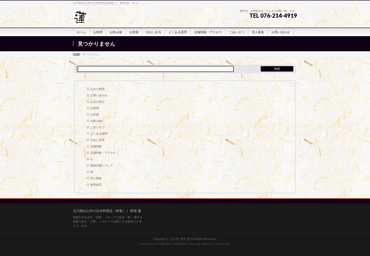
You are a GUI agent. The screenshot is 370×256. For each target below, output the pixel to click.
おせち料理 (97, 89)
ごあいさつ (97, 127)
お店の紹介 (97, 101)
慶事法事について (101, 165)
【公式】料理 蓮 (180, 239)
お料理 (94, 108)
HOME (76, 54)
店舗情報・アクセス (103, 152)
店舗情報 (96, 146)
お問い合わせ (98, 95)
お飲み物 (96, 121)
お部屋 (94, 114)
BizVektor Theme (185, 244)
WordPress (163, 244)
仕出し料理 (97, 140)
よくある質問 (98, 133)
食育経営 (96, 184)
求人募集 (96, 178)
